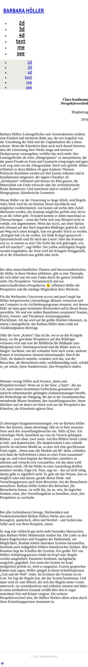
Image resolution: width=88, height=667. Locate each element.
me (21, 47)
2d (22, 23)
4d (22, 35)
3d (22, 29)
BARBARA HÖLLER (23, 10)
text (20, 41)
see (21, 53)
